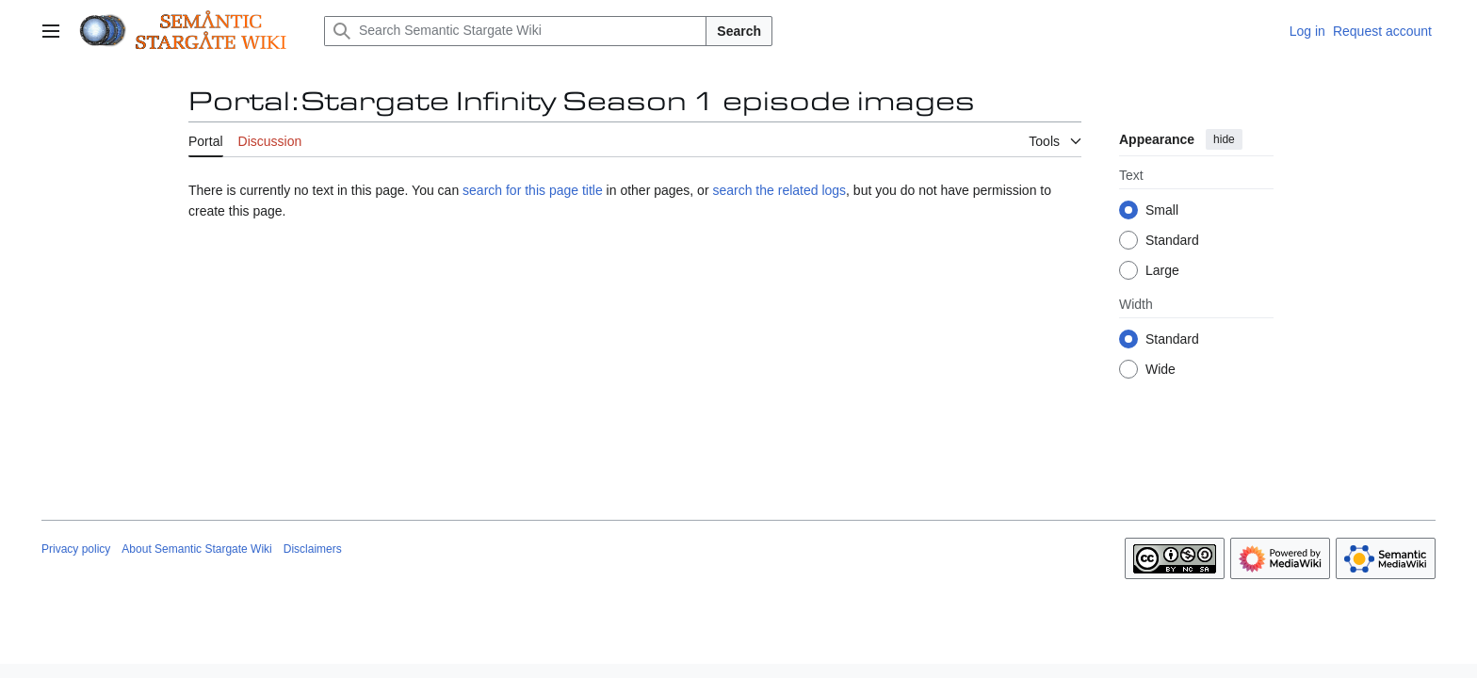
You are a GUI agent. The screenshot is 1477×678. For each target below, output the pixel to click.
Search (739, 31)
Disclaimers (313, 549)
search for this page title (533, 190)
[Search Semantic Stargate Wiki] (515, 31)
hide (1224, 139)
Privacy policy (75, 549)
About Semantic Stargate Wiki (196, 549)
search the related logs (779, 190)
